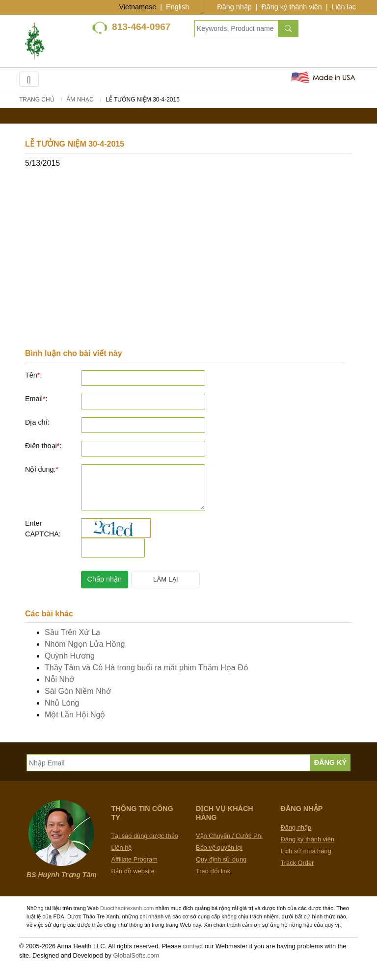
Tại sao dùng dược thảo (144, 835)
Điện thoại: (43, 446)
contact (193, 946)
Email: (36, 399)
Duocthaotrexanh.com (127, 908)
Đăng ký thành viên (291, 7)
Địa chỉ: (37, 422)
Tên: (33, 375)
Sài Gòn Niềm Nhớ (78, 691)
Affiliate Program (134, 859)
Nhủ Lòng (62, 703)
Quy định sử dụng (221, 859)
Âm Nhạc (79, 99)
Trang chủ (36, 99)
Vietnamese (138, 7)
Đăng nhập (234, 7)
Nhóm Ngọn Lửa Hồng (85, 644)
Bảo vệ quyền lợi (219, 847)
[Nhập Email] (169, 762)
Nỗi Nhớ (59, 679)
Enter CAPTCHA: (43, 528)
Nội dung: (41, 469)
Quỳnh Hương (70, 656)
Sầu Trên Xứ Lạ (73, 632)
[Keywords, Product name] (236, 28)
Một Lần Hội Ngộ (75, 714)
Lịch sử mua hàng (306, 851)
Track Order (297, 862)
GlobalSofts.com (136, 955)
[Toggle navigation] (29, 79)
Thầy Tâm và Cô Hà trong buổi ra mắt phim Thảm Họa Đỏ (146, 667)
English (177, 7)
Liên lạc (343, 7)
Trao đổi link (213, 871)
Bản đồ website (133, 871)
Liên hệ (121, 847)
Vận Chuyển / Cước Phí (229, 835)
